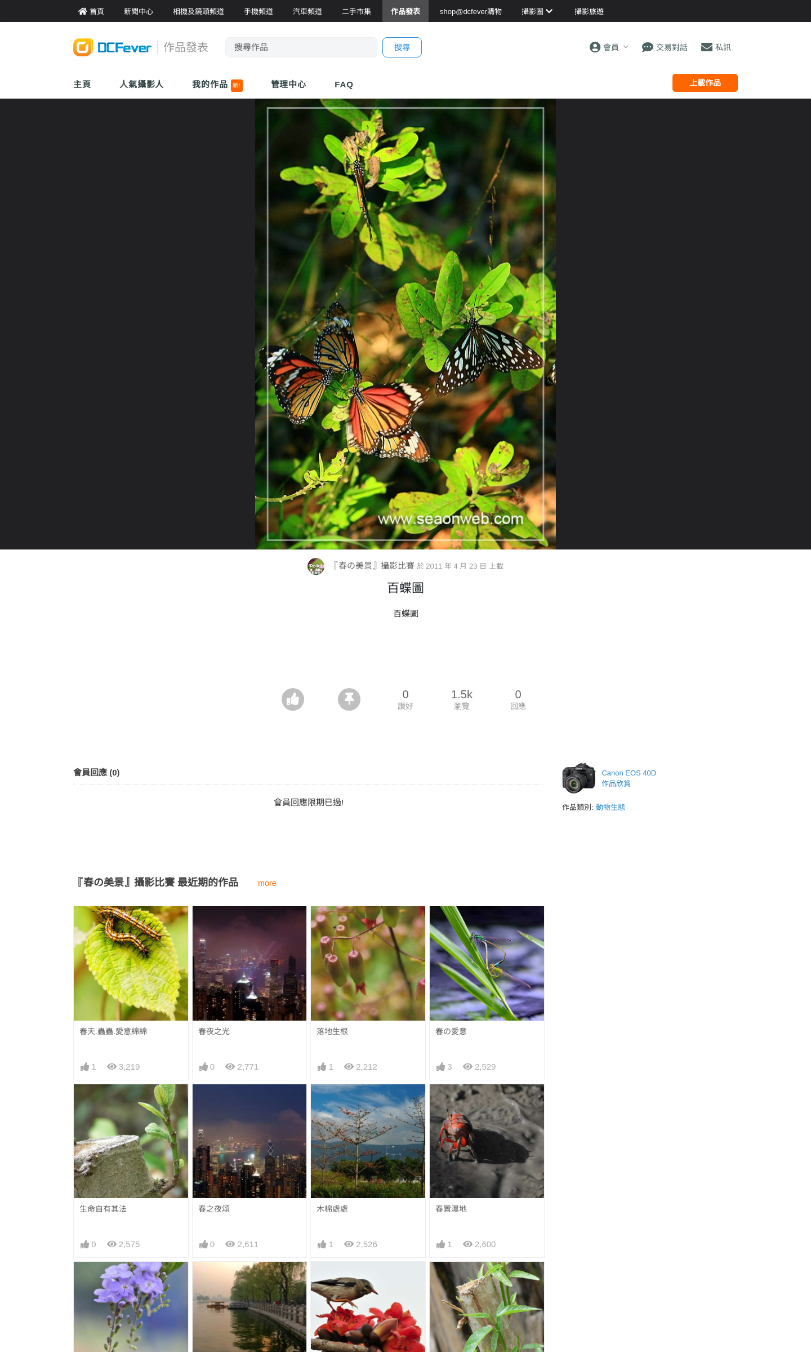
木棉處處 (332, 1208)
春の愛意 (451, 1031)
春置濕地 (451, 1208)
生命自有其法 (103, 1208)
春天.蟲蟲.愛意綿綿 (113, 1031)
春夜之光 (214, 1031)
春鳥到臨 (332, 1282)
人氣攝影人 (141, 84)
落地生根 (332, 1031)
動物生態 (610, 807)
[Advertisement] (405, 657)
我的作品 (217, 85)
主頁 (82, 84)
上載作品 (705, 82)
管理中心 (289, 84)
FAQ (344, 84)
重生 (443, 1282)
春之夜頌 (214, 1208)
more (267, 883)
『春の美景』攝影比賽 (362, 565)
